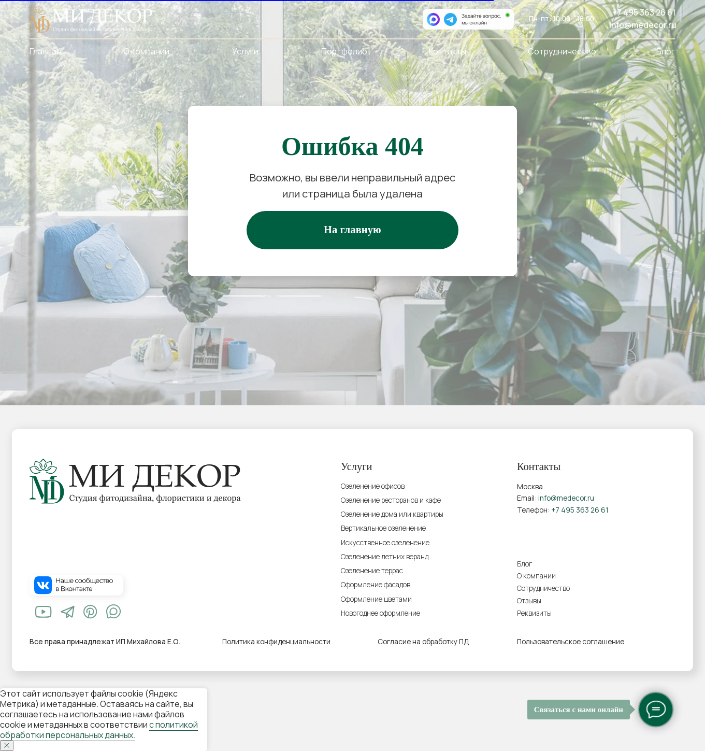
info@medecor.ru (643, 25)
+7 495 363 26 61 (643, 12)
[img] (43, 612)
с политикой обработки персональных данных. (99, 730)
